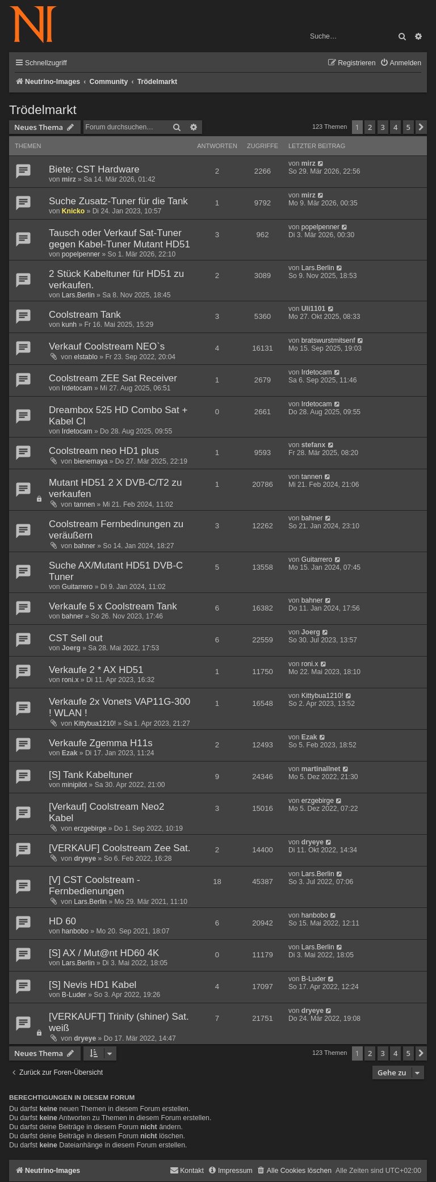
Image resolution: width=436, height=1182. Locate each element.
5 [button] (408, 127)
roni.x (70, 680)
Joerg (71, 648)
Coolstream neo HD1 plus (104, 450)
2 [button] (370, 127)
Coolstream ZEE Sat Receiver (113, 378)
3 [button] (383, 127)
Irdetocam (77, 388)
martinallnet (321, 769)
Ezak (70, 753)
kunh (69, 325)
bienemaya (90, 461)
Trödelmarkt (43, 110)
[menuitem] (400, 63)
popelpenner (81, 254)
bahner (84, 546)
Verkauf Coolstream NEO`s (107, 346)
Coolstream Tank (85, 314)
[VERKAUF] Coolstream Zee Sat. (119, 848)
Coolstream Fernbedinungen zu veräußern (116, 530)
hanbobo (75, 931)
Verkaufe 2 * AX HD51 (96, 669)
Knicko (73, 211)
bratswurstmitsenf (328, 340)
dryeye (85, 859)
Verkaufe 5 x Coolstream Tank (113, 606)
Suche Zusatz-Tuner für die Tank (118, 201)
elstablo (86, 357)
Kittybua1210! (95, 723)
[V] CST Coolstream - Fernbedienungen (94, 885)
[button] (421, 127)
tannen (84, 504)
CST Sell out (76, 638)
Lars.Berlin (78, 295)
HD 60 (62, 921)
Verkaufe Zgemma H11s (101, 743)
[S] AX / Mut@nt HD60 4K (104, 953)
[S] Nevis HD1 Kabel (92, 984)
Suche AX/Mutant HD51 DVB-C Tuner (116, 571)
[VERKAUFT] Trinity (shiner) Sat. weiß (119, 1022)
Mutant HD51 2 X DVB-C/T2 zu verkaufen (115, 488)
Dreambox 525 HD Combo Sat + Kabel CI (118, 416)
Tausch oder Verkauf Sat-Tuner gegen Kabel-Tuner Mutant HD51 (119, 239)
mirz (69, 179)
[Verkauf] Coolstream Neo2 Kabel (106, 812)
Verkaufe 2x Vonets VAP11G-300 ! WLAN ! (119, 707)
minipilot (74, 785)
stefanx (313, 445)
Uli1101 (313, 309)
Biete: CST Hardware (94, 169)
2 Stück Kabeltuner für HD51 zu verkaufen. (116, 279)
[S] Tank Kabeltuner (91, 774)
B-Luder (74, 995)
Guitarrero (77, 587)
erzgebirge (90, 828)
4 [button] (395, 127)
